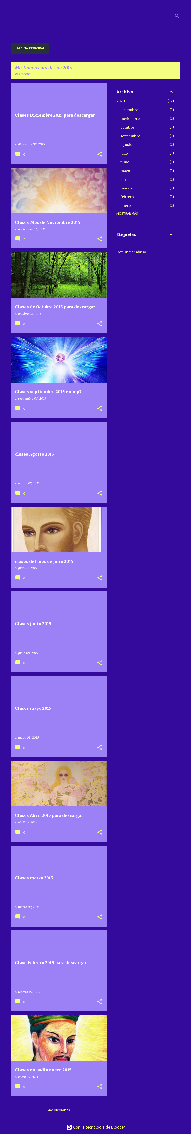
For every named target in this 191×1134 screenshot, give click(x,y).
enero (125, 205)
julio (124, 153)
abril (124, 179)
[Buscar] (177, 16)
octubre (127, 127)
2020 (120, 101)
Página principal (30, 48)
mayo (125, 171)
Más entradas (59, 1110)
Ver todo (23, 74)
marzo (126, 188)
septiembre (130, 136)
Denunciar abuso (131, 252)
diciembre (129, 110)
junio (124, 162)
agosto (126, 144)
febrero (127, 197)
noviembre (130, 118)
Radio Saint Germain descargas (84, 15)
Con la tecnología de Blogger (95, 1127)
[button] (100, 154)
